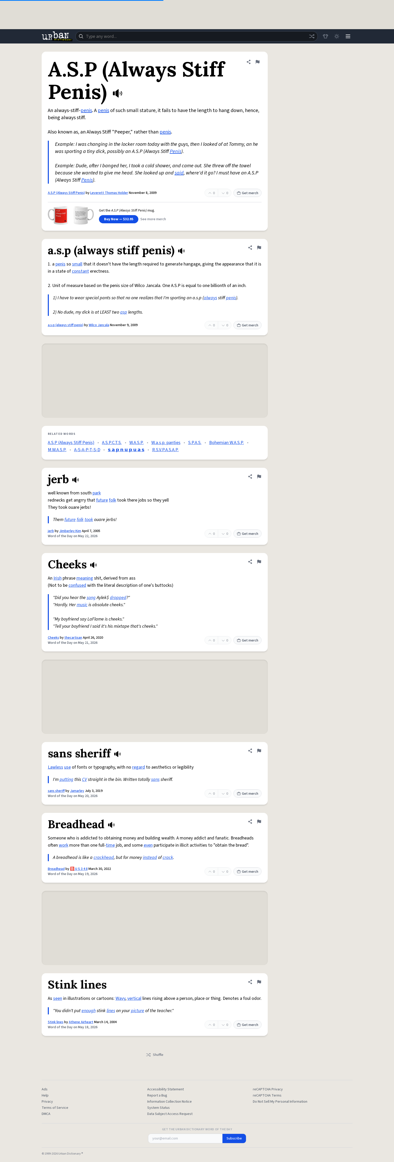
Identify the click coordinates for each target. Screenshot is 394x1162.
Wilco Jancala (99, 325)
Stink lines (55, 1022)
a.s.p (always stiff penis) (65, 325)
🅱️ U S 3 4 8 (79, 868)
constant (80, 271)
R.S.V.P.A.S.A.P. (165, 450)
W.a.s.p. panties (166, 442)
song (91, 597)
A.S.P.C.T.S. (112, 442)
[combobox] (196, 36)
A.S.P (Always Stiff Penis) (66, 192)
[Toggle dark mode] (336, 36)
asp (123, 312)
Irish (57, 578)
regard (138, 767)
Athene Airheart (81, 1022)
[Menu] (348, 36)
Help (45, 1095)
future (102, 500)
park (97, 493)
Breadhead (56, 868)
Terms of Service (55, 1107)
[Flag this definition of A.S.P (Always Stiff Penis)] (257, 62)
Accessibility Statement (165, 1089)
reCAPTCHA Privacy (268, 1089)
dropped (118, 597)
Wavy (120, 998)
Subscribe (234, 1138)
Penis (175, 151)
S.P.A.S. (194, 442)
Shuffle (154, 1054)
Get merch (247, 193)
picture (137, 1011)
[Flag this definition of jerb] (259, 476)
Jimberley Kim (70, 531)
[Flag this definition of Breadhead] (259, 821)
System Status (158, 1107)
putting (66, 779)
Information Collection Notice (169, 1101)
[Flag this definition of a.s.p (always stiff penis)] (259, 248)
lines (111, 1011)
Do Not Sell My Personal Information (280, 1101)
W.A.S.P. (136, 442)
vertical (134, 998)
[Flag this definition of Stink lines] (259, 982)
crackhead (104, 857)
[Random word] (312, 36)
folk (112, 500)
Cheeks (53, 637)
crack (168, 857)
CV (84, 779)
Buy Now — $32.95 (118, 219)
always (210, 298)
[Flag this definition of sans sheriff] (259, 751)
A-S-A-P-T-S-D (87, 450)
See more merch (153, 219)
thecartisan (73, 637)
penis (86, 110)
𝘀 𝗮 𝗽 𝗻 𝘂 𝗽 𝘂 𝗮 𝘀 (126, 450)
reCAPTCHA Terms (267, 1095)
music (82, 605)
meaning (84, 578)
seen (57, 998)
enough (89, 1011)
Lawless (55, 767)
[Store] (325, 36)
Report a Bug (157, 1095)
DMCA (46, 1113)
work (63, 845)
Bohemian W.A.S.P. (226, 442)
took (89, 519)
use (67, 767)
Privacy (47, 1101)
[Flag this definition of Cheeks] (259, 562)
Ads (45, 1089)
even (148, 845)
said (179, 172)
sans (155, 779)
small (77, 264)
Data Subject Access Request (170, 1113)
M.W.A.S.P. (57, 450)
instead (150, 857)
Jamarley (77, 790)
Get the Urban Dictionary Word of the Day (197, 1129)
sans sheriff (56, 790)
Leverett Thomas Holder (109, 192)
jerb (51, 531)
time (110, 845)
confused (77, 585)
